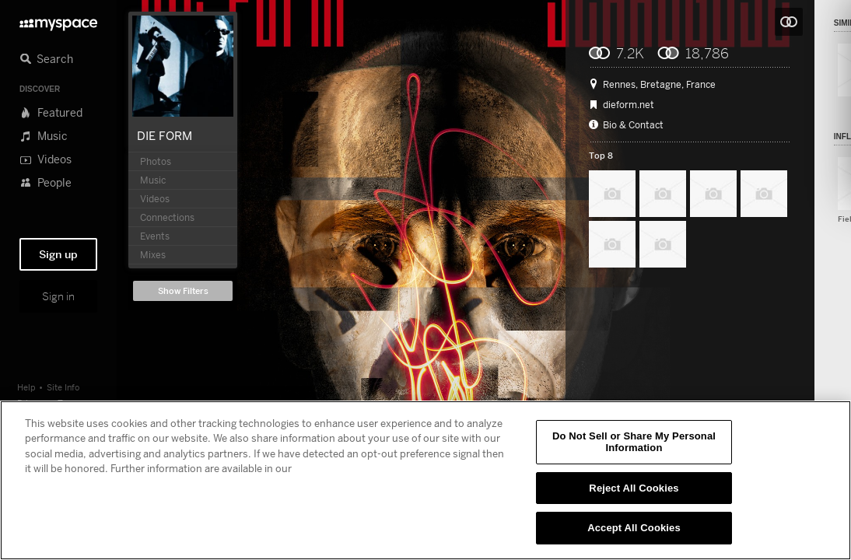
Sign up (58, 254)
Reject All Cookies (633, 488)
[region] (425, 480)
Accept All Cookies (634, 528)
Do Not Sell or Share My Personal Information (634, 442)
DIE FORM (164, 135)
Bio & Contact (633, 125)
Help (26, 387)
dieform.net (628, 105)
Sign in (58, 296)
